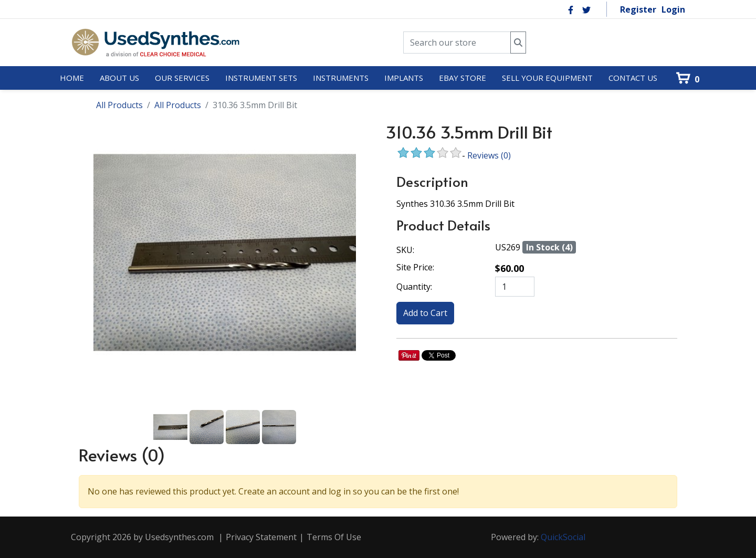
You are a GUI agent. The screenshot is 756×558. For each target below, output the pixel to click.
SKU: (405, 250)
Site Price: (415, 267)
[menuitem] (72, 78)
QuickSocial (563, 537)
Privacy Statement (261, 537)
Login (673, 9)
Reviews (489, 155)
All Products (119, 105)
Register (638, 9)
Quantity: (414, 286)
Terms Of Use (334, 537)
